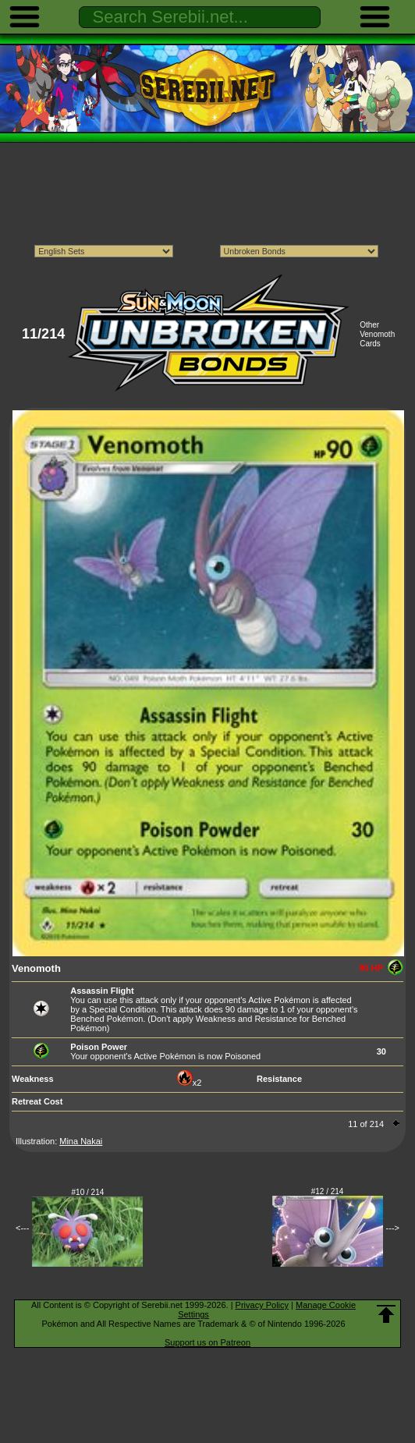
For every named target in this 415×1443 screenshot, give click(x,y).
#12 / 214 (327, 1191)
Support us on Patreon (207, 1342)
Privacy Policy (262, 1305)
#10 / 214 (88, 1192)
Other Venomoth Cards (377, 334)
